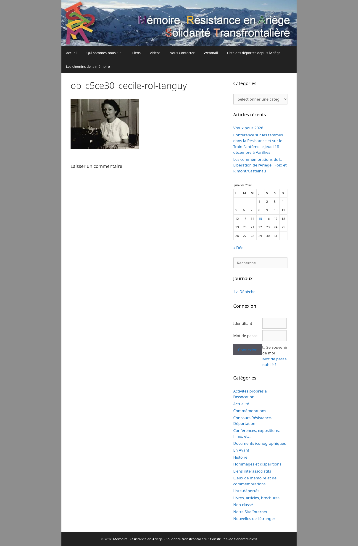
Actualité (241, 403)
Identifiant (242, 323)
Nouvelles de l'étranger (254, 518)
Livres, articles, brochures (256, 497)
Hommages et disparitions (257, 464)
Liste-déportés (246, 490)
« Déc (238, 247)
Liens (136, 52)
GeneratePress (245, 539)
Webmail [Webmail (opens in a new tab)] (211, 52)
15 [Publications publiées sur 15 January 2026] (260, 218)
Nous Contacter (182, 52)
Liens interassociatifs (252, 471)
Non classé (243, 504)
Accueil (71, 52)
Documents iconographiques (259, 443)
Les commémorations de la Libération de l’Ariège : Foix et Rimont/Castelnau (260, 165)
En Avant (241, 450)
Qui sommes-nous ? (107, 53)
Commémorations (249, 410)
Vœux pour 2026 (248, 127)
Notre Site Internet (250, 511)
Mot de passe (245, 335)
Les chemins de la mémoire (88, 66)
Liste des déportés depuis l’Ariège (254, 52)
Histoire (240, 457)
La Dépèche (244, 291)
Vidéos (155, 52)
